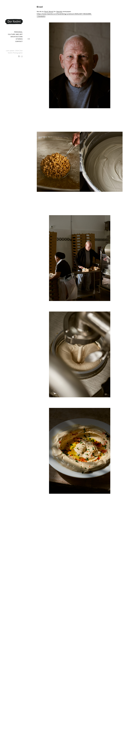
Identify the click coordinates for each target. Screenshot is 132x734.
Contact (19, 41)
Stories (19, 39)
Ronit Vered (48, 11)
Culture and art (15, 34)
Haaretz (59, 11)
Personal (18, 32)
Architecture (17, 37)
